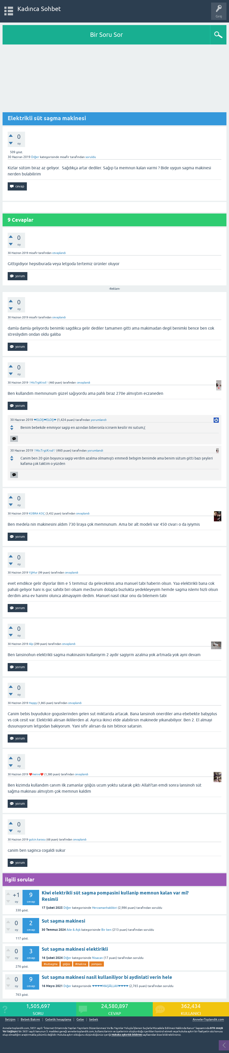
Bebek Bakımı (30, 1019)
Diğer (35, 157)
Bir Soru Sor (106, 34)
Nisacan (97, 958)
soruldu (90, 157)
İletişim (10, 1019)
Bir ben (106, 930)
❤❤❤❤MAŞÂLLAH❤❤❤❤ (110, 986)
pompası (96, 964)
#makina (80, 964)
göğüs (66, 964)
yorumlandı (98, 420)
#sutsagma (51, 964)
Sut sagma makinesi (63, 921)
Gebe (80, 1019)
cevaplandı (59, 252)
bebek (93, 1019)
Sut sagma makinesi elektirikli (75, 949)
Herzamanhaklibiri (104, 908)
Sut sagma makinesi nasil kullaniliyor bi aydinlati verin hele (107, 977)
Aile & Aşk (74, 930)
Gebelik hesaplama (58, 1019)
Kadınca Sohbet (39, 8)
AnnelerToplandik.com (208, 1019)
